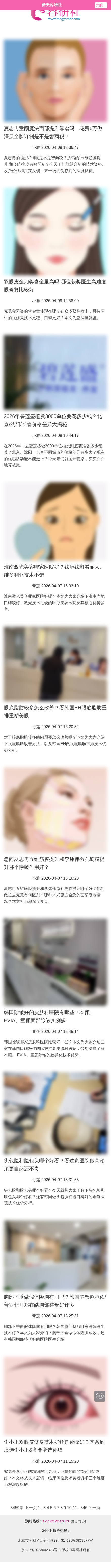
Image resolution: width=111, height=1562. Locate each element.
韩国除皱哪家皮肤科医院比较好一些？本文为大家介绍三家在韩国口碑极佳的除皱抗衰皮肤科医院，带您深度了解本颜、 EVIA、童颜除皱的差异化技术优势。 (54, 1048)
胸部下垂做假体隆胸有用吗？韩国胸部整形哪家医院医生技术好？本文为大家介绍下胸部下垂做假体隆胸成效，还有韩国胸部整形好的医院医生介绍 (54, 1332)
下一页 (94, 1508)
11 (75, 1508)
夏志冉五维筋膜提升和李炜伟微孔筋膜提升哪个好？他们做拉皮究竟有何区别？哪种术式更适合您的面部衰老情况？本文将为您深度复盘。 (54, 894)
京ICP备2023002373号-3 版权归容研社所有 (55, 1550)
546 (83, 1508)
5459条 (17, 1508)
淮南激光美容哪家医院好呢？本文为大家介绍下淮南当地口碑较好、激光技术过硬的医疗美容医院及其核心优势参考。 (54, 602)
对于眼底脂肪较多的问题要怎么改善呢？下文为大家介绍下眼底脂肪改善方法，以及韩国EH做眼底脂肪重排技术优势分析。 (55, 743)
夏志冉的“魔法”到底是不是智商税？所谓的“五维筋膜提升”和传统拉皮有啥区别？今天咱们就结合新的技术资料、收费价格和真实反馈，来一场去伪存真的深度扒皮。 (55, 164)
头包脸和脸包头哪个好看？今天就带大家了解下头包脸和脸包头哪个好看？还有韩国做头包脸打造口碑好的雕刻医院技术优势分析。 (54, 1196)
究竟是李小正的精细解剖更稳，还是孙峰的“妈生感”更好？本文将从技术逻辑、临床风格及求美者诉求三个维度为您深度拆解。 (54, 1477)
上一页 (31, 1508)
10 (69, 1508)
